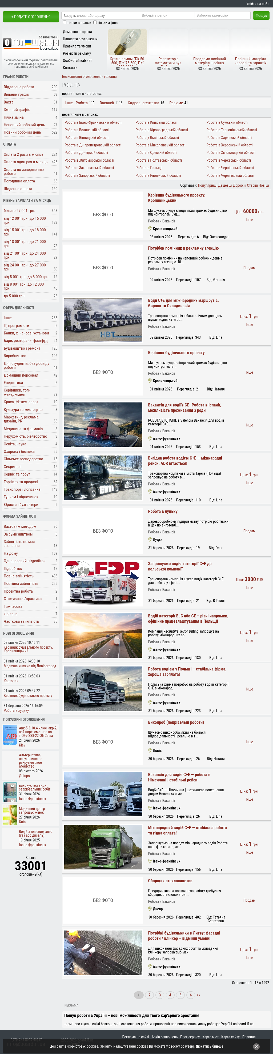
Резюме (176, 103)
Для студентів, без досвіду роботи (26, 365)
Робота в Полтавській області (159, 160)
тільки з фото (108, 23)
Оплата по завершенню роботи (24, 171)
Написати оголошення (80, 39)
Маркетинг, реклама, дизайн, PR (21, 419)
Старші (252, 185)
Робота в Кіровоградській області (162, 130)
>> (198, 995)
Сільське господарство (23, 459)
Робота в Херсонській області (230, 145)
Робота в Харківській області (229, 137)
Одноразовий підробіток (25, 560)
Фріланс (11, 614)
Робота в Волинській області (87, 130)
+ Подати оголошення (30, 17)
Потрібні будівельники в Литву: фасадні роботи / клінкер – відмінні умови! (184, 936)
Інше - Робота (76, 103)
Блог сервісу (190, 1037)
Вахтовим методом (20, 526)
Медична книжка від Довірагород (30, 666)
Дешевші (225, 185)
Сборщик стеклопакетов (170, 880)
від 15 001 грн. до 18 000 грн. (25, 231)
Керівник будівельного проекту (176, 352)
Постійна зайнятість (21, 583)
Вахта (8, 102)
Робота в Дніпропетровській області (93, 145)
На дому (11, 553)
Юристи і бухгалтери (21, 504)
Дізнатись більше (209, 1046)
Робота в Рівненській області (158, 175)
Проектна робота (18, 591)
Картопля (11, 681)
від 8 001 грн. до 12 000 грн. (24, 286)
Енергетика (13, 382)
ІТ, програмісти (16, 325)
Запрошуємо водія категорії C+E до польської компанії (179, 566)
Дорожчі (239, 185)
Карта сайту (230, 1037)
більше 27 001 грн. (19, 210)
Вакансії (107, 103)
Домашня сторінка (77, 32)
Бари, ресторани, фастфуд (26, 340)
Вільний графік (16, 94)
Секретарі (12, 466)
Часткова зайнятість (21, 621)
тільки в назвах (79, 23)
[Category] (227, 15)
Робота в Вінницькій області (87, 137)
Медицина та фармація (23, 428)
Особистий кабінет (77, 60)
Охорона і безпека (19, 451)
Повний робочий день (22, 132)
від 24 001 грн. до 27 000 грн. (25, 267)
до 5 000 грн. (15, 296)
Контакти (70, 68)
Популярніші (208, 185)
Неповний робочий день (24, 124)
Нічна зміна (14, 117)
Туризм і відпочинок (21, 496)
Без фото (103, 214)
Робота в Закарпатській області (89, 168)
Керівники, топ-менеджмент (17, 392)
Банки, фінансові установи (26, 333)
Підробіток (13, 568)
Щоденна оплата (18, 188)
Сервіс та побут (17, 474)
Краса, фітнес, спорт (21, 402)
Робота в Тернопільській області (232, 130)
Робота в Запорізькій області (87, 175)
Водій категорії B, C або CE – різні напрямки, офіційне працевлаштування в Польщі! (188, 618)
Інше (8, 318)
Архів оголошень (165, 1037)
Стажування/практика (23, 598)
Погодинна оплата (19, 181)
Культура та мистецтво (23, 409)
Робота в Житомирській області (89, 160)
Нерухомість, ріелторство (25, 436)
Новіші (264, 185)
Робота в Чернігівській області (230, 175)
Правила (249, 1037)
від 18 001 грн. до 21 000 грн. (25, 243)
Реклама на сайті (135, 1037)
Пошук (261, 15)
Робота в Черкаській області (229, 160)
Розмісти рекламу (77, 53)
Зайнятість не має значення (19, 543)
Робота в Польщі (149, 168)
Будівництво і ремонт (22, 348)
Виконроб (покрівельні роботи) (176, 722)
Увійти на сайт (257, 4)
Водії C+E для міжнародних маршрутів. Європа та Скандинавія (183, 303)
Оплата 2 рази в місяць (23, 154)
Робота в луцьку (162, 511)
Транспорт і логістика (22, 489)
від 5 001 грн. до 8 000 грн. (26, 276)
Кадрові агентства (143, 103)
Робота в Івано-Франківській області (93, 122)
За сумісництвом (18, 534)
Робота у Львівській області (157, 137)
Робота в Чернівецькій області (230, 168)
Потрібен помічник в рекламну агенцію (183, 248)
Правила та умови (77, 46)
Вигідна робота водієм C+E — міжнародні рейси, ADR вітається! (185, 461)
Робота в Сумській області (227, 122)
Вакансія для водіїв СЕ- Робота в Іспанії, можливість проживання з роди (184, 407)
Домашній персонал (21, 375)
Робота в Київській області (156, 122)
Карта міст (210, 1037)
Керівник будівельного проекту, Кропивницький (28, 649)
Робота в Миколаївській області (161, 145)
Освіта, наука (15, 444)
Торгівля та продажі (21, 482)
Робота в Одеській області (156, 152)
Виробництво (15, 355)
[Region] (172, 15)
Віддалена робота (19, 87)
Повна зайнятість (19, 576)
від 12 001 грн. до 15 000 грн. (25, 220)
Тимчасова (13, 606)
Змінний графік (17, 109)
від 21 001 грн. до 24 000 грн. (25, 255)
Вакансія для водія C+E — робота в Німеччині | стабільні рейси (179, 777)
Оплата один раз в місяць (25, 161)
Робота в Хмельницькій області (231, 152)
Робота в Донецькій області (86, 152)
